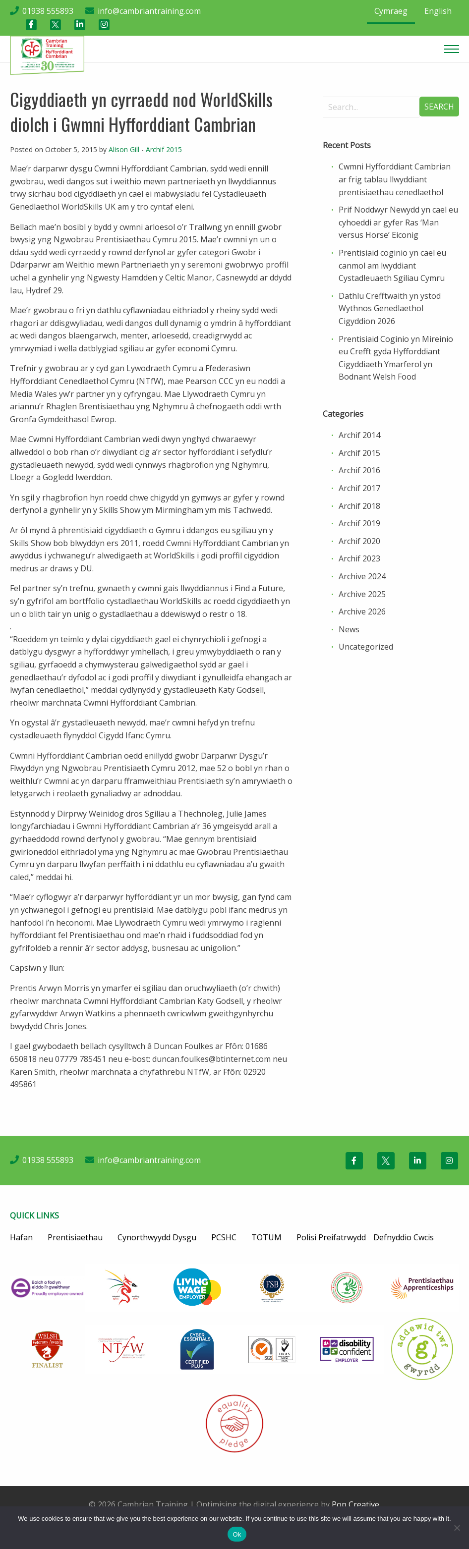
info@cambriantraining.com (149, 10)
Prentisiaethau (75, 1237)
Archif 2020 (359, 541)
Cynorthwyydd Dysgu (156, 1237)
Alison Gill (124, 149)
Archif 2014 (359, 435)
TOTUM (266, 1237)
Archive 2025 (362, 594)
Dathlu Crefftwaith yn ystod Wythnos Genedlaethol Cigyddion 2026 (390, 308)
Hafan (21, 1237)
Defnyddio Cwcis (403, 1237)
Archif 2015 (164, 149)
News (349, 629)
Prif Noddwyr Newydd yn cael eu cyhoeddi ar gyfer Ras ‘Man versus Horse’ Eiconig (398, 222)
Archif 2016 (359, 470)
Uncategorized (366, 646)
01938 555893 (47, 10)
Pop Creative (355, 1504)
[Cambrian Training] (47, 54)
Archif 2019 (359, 523)
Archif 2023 (359, 558)
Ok (237, 1534)
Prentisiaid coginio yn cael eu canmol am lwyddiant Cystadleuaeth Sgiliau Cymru (392, 265)
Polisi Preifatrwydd (331, 1237)
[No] (457, 1528)
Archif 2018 (359, 505)
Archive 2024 (362, 576)
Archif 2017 (359, 488)
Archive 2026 (362, 611)
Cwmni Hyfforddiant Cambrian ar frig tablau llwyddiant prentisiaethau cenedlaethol (395, 179)
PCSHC (223, 1237)
